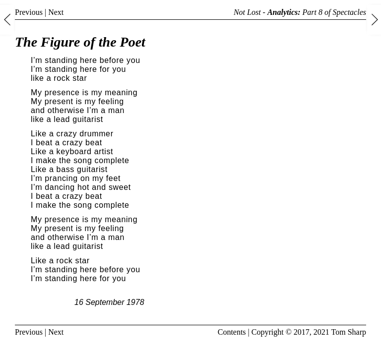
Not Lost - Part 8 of (300, 12)
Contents (232, 332)
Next (56, 12)
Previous (29, 12)
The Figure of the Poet (80, 42)
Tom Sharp (348, 332)
